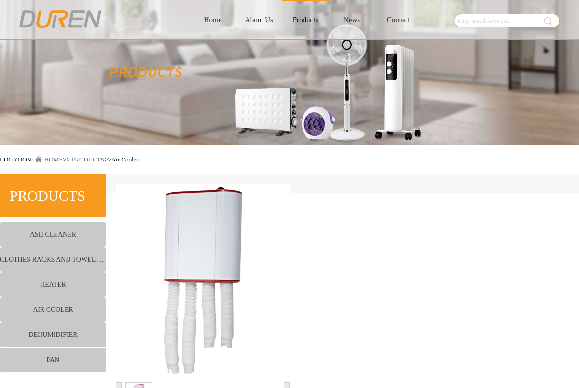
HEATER (53, 284)
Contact (398, 20)
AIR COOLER (53, 309)
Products (305, 20)
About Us (259, 20)
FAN (53, 359)
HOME (53, 159)
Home (213, 20)
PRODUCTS (87, 159)
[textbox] (494, 20)
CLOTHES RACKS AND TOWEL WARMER (53, 259)
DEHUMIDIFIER (52, 334)
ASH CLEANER (53, 234)
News (352, 20)
